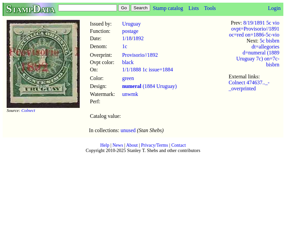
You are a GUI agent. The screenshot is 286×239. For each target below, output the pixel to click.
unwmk (130, 94)
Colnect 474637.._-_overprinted (249, 85)
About (132, 145)
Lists (193, 8)
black (128, 62)
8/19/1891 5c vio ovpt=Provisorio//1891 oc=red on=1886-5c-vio (254, 29)
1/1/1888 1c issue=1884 (147, 69)
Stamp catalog (168, 8)
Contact (178, 145)
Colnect (28, 110)
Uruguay (131, 24)
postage (130, 31)
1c (124, 46)
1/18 (127, 38)
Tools (210, 8)
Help (104, 145)
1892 (138, 38)
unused (128, 130)
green (128, 78)
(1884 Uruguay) (149, 86)
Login (274, 8)
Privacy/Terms (154, 145)
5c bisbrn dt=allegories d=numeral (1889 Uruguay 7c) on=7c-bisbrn (257, 52)
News (118, 145)
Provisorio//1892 (140, 55)
